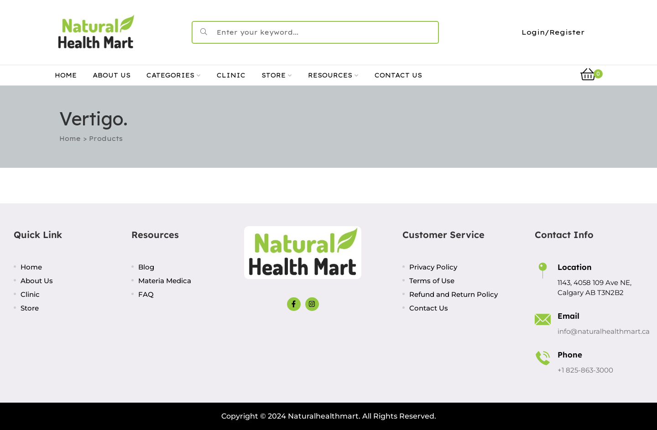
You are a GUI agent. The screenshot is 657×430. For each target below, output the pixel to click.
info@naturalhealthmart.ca (604, 331)
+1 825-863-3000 (585, 370)
